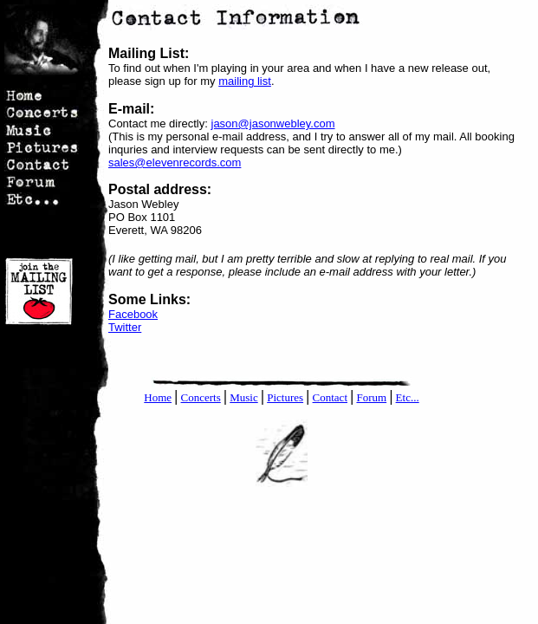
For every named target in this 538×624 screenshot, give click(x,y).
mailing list (244, 81)
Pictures (285, 397)
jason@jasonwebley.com (273, 123)
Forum (371, 397)
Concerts (201, 397)
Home (158, 397)
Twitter (124, 327)
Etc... (407, 397)
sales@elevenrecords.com (174, 162)
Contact (330, 397)
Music (244, 397)
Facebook (133, 314)
